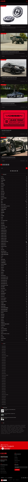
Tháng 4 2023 (4, 404)
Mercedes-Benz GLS (14, 283)
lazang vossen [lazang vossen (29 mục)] (17, 427)
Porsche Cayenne (14, 298)
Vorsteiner (14, 336)
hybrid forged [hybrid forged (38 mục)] (13, 427)
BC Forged (14, 194)
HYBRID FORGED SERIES (14, 254)
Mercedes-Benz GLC (14, 280)
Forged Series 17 (14, 243)
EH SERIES (14, 215)
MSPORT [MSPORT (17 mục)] (17, 428)
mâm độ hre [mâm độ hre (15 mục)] (2, 431)
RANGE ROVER (14, 306)
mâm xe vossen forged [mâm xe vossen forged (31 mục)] (14, 430)
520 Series (14, 178)
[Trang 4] (6, 164)
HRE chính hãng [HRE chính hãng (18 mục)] (4, 427)
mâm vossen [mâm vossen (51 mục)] (21, 429)
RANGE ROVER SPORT (14, 309)
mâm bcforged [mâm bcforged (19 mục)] (8, 429)
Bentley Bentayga (14, 197)
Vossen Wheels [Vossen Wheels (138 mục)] (14, 432)
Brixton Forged (14, 204)
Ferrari (14, 218)
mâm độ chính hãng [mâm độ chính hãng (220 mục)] (22, 430)
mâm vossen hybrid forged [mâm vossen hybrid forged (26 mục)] (4, 430)
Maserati (14, 272)
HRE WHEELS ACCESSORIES (6, 25)
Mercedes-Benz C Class (14, 277)
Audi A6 (14, 186)
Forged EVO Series (14, 230)
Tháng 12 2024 (4, 373)
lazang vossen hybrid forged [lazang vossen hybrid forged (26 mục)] (22, 427)
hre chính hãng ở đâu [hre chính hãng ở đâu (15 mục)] (9, 427)
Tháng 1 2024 (3, 391)
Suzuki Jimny (14, 325)
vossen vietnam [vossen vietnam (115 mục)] (2, 432)
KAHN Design (14, 259)
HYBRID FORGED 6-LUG (14, 252)
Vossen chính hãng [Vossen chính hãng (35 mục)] (13, 431)
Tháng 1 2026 (3, 352)
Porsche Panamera (14, 301)
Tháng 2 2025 (4, 370)
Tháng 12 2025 (4, 354)
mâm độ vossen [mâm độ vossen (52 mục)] (6, 431)
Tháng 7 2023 (4, 399)
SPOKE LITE (14, 322)
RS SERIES (14, 317)
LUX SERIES (14, 270)
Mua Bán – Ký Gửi (14, 290)
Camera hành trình (14, 207)
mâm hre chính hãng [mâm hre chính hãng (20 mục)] (17, 429)
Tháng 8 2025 (4, 360)
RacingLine (16, 457)
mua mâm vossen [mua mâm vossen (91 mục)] (21, 428)
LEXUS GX (14, 265)
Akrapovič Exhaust (17, 460)
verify (14, 335)
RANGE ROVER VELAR (14, 311)
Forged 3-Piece (14, 228)
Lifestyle (14, 269)
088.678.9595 (4, 457)
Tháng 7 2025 (4, 362)
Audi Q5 (14, 188)
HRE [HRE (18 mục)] (1, 427)
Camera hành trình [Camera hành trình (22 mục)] (15, 426)
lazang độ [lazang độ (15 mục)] (2, 428)
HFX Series (14, 249)
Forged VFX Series (14, 246)
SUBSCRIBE (17, 469)
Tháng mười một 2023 (5, 394)
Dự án (14, 214)
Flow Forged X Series (14, 220)
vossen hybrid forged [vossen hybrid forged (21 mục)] (21, 431)
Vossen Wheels (14, 338)
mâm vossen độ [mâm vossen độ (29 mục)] (9, 430)
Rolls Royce (14, 314)
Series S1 (14, 319)
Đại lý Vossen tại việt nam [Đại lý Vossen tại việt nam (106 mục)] (4, 433)
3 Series (14, 176)
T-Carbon (14, 327)
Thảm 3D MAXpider (14, 328)
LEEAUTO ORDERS (14, 264)
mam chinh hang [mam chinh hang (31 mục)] (8, 428)
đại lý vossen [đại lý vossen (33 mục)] (8, 433)
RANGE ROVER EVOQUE (14, 307)
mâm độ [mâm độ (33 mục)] (18, 430)
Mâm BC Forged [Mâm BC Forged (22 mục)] (12, 429)
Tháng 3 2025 (4, 368)
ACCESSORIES (14, 180)
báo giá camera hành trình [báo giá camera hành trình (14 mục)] (10, 426)
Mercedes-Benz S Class (14, 285)
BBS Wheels (14, 193)
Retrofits (14, 312)
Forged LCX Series (14, 236)
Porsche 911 (14, 296)
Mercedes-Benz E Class (14, 278)
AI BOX (14, 181)
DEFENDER (14, 212)
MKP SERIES (14, 286)
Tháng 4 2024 (4, 386)
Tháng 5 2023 (4, 402)
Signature (14, 320)
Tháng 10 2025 (4, 357)
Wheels (14, 340)
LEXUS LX (14, 267)
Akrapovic (14, 183)
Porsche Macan (14, 299)
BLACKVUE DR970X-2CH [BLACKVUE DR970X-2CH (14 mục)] (3, 426)
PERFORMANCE (14, 293)
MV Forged (14, 291)
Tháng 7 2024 (4, 381)
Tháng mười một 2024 (5, 375)
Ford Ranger (14, 225)
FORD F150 (14, 223)
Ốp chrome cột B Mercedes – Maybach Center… (9, 413)
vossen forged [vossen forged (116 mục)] (16, 431)
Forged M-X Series (14, 238)
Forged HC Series (14, 233)
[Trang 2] (3, 164)
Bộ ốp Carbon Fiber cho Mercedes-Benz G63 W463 (10, 417)
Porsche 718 (14, 294)
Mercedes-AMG (14, 275)
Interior (14, 256)
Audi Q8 (14, 189)
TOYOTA (14, 332)
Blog (14, 201)
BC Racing (14, 196)
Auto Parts (14, 191)
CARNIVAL (14, 210)
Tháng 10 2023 (4, 396)
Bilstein (14, 199)
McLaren (14, 273)
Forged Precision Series (14, 241)
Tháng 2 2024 (4, 389)
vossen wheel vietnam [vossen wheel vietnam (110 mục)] (19, 432)
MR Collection (14, 288)
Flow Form (14, 222)
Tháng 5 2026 (4, 347)
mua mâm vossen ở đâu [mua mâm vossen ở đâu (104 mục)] (3, 429)
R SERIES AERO (14, 304)
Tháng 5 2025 (4, 365)
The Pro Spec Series (14, 330)
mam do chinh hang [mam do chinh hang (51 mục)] (13, 428)
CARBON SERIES (14, 209)
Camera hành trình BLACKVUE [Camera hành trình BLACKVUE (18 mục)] (21, 426)
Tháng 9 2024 (4, 378)
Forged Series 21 (14, 244)
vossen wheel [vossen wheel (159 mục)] (10, 432)
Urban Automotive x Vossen (14, 333)
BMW (14, 202)
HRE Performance (14, 251)
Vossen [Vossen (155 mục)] (9, 431)
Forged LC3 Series (14, 235)
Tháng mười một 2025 (5, 355)
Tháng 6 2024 (4, 383)
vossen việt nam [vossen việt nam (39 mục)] (7, 432)
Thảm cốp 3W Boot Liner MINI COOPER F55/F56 (9, 409)
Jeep (14, 257)
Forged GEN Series (14, 231)
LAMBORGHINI (14, 262)
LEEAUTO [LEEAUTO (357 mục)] (5, 428)
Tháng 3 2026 (4, 349)
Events (14, 217)
